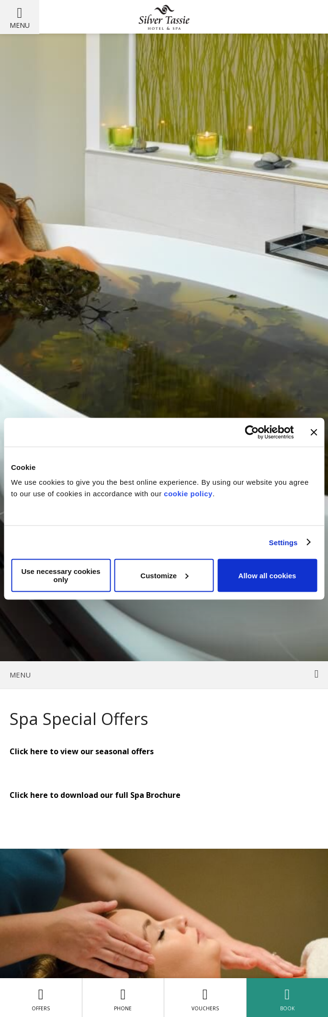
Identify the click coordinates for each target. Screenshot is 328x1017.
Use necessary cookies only (60, 575)
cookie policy (188, 494)
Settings (283, 542)
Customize (164, 575)
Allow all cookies (267, 575)
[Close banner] (313, 432)
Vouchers (205, 997)
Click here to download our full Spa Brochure (95, 795)
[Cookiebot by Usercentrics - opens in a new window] (252, 432)
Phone (123, 997)
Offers (41, 997)
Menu (20, 25)
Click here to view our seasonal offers (82, 751)
